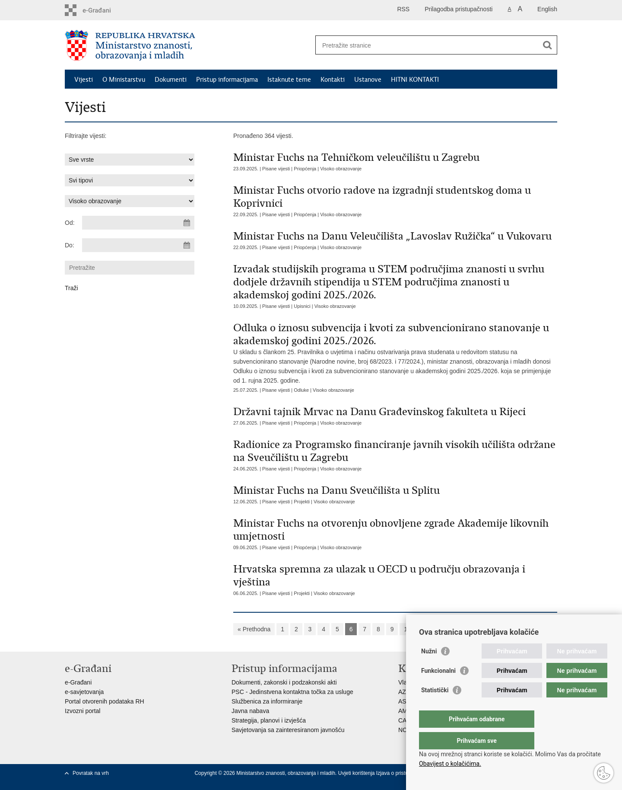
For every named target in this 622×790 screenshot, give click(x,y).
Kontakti (333, 79)
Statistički (434, 707)
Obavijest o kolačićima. (450, 763)
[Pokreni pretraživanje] (547, 45)
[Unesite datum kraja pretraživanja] (138, 245)
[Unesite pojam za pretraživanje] (427, 45)
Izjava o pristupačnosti (402, 773)
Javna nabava (250, 710)
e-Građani (78, 682)
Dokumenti (171, 79)
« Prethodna (254, 629)
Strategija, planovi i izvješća (269, 720)
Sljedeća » (435, 629)
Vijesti (83, 79)
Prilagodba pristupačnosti (458, 9)
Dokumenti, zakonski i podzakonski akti (284, 682)
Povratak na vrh (91, 773)
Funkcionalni (438, 687)
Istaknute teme (289, 79)
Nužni (429, 668)
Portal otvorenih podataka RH (104, 701)
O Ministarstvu (123, 79)
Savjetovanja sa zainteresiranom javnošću (288, 729)
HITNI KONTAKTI (415, 79)
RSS (403, 9)
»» (463, 629)
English (547, 9)
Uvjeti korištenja (357, 773)
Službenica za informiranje (267, 701)
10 (407, 629)
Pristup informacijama (227, 79)
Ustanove (367, 79)
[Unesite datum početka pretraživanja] (138, 223)
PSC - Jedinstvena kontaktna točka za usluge (292, 691)
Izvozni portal (82, 710)
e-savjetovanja (84, 691)
